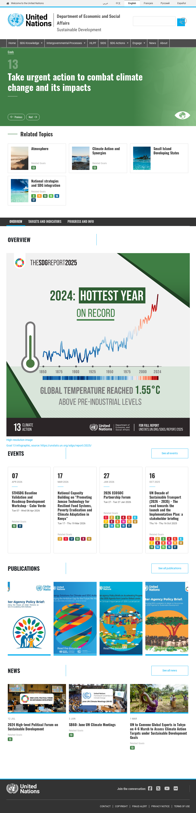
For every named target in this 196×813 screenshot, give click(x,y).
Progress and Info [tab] (81, 221)
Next (31, 117)
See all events (170, 453)
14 (112, 526)
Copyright (121, 806)
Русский (165, 3)
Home (12, 43)
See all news (170, 670)
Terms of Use (182, 806)
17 (34, 200)
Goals (11, 52)
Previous (18, 117)
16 (57, 196)
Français (148, 3)
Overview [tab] (16, 221)
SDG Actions (117, 43)
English (132, 3)
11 (39, 196)
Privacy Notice (160, 806)
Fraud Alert (139, 806)
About (163, 43)
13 (33, 168)
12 (89, 539)
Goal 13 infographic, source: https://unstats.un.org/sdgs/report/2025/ (49, 445)
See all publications (169, 568)
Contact (105, 806)
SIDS (103, 43)
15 (51, 196)
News (152, 43)
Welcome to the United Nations (25, 3)
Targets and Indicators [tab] (44, 221)
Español (181, 3)
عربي (105, 3)
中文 (118, 3)
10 (123, 521)
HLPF (92, 43)
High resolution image (19, 439)
